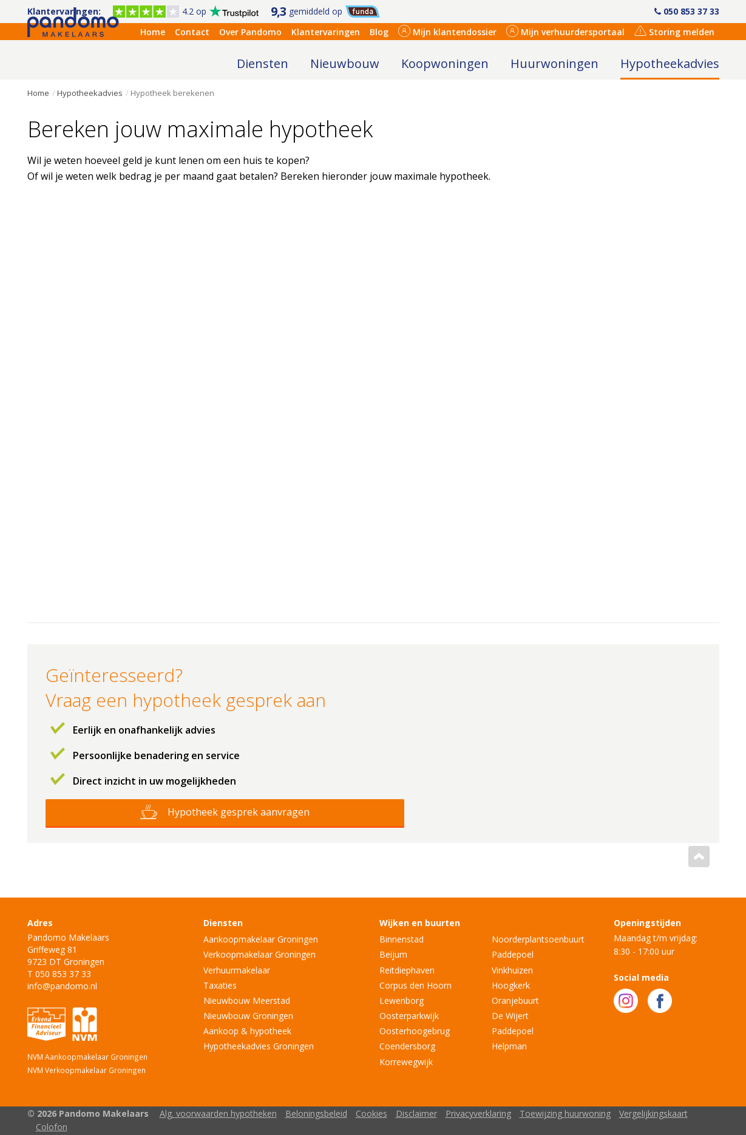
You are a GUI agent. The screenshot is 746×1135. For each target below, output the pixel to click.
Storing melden (674, 31)
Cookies (371, 1113)
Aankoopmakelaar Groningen (260, 939)
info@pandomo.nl (62, 986)
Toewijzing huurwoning (565, 1113)
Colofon (51, 1127)
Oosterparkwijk (409, 1015)
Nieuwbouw (344, 63)
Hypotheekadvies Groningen (258, 1046)
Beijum (393, 954)
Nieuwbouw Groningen (248, 1015)
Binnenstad (401, 939)
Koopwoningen (445, 63)
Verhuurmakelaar (236, 970)
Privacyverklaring (478, 1113)
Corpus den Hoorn (415, 985)
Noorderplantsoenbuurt (538, 939)
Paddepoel (513, 954)
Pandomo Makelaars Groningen (73, 59)
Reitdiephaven (407, 970)
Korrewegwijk (406, 1062)
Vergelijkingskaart (653, 1113)
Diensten (262, 63)
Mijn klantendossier (447, 31)
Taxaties (220, 985)
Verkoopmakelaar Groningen (259, 954)
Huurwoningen (554, 63)
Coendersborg (407, 1046)
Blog (379, 32)
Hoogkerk (511, 985)
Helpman (509, 1046)
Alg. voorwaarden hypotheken (218, 1113)
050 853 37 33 (686, 11)
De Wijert (510, 1015)
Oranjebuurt (515, 1000)
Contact (192, 32)
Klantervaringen (325, 32)
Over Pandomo (250, 32)
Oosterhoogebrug (414, 1031)
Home (152, 32)
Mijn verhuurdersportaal (565, 31)
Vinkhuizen (512, 970)
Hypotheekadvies (669, 63)
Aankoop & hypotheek (247, 1031)
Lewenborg (401, 1000)
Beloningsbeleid (316, 1113)
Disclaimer (416, 1113)
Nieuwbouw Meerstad (246, 1000)
